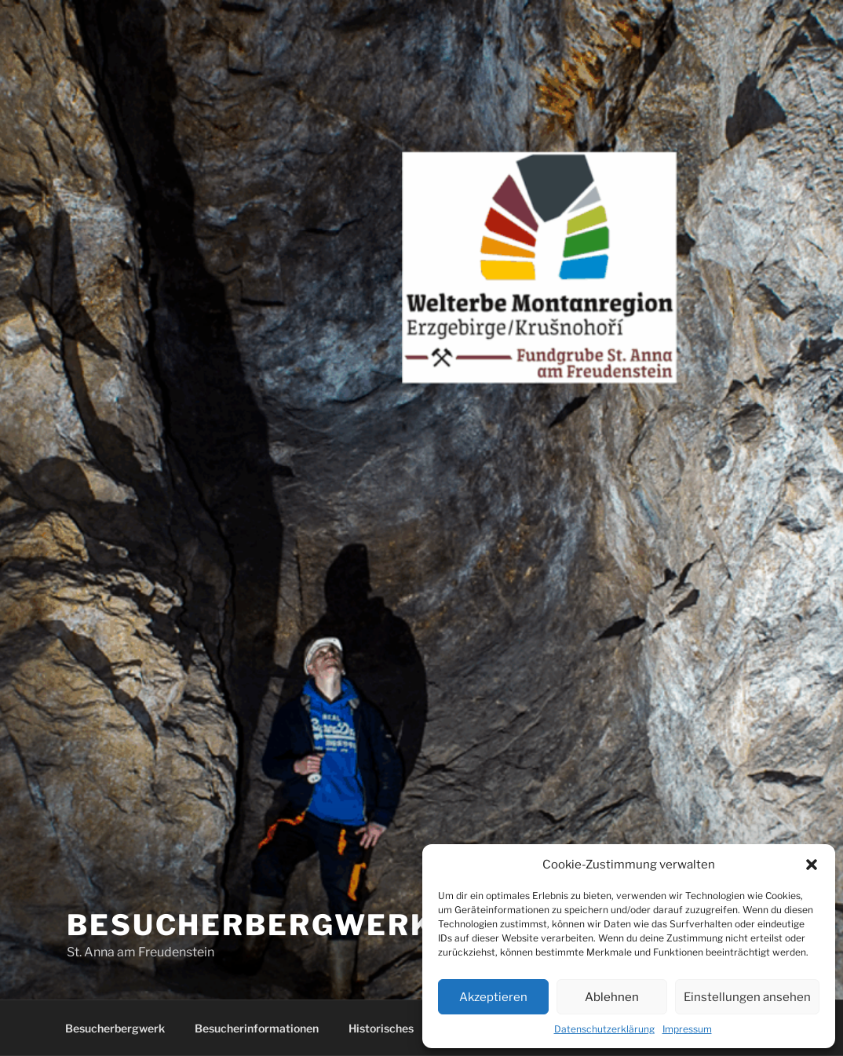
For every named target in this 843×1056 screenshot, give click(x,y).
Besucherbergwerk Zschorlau (355, 925)
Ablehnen (612, 997)
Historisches (381, 1028)
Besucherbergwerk (115, 1028)
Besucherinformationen (257, 1028)
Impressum (687, 1029)
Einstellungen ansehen (747, 997)
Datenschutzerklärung (604, 1029)
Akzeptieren (493, 997)
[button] (811, 864)
